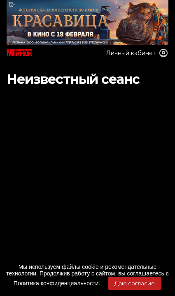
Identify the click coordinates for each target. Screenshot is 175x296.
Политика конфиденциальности (56, 283)
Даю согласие (134, 283)
